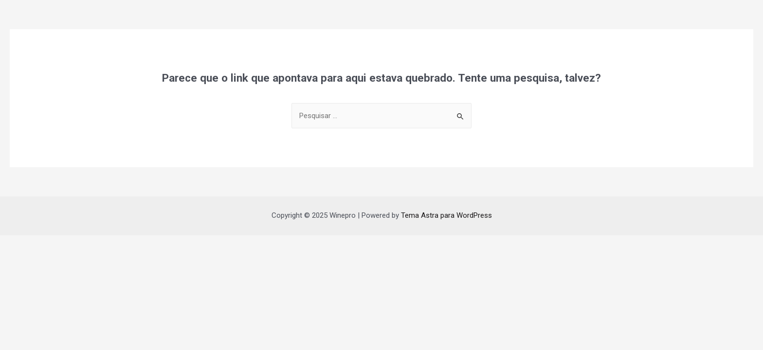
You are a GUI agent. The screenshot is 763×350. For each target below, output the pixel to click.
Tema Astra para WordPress (446, 215)
